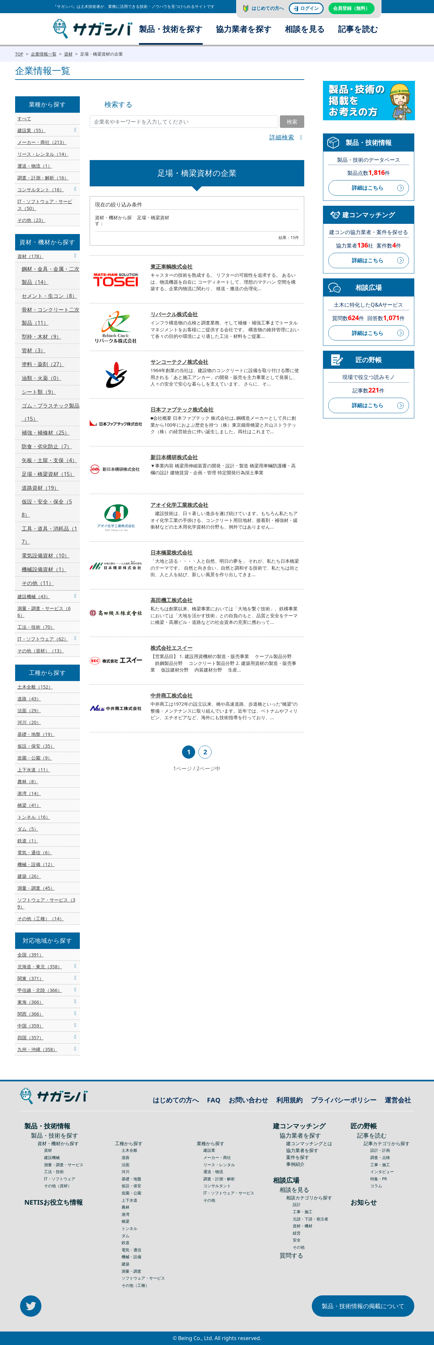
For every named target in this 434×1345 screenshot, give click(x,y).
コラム (376, 1186)
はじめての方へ (268, 8)
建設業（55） (31, 130)
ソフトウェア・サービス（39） (46, 903)
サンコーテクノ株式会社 (179, 362)
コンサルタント (217, 1186)
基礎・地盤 (131, 1179)
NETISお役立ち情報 (53, 1202)
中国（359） (30, 1026)
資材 (68, 54)
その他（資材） (58, 1186)
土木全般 (129, 1150)
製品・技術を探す (171, 28)
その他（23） (31, 220)
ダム (125, 1236)
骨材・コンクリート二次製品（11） (51, 316)
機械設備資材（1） (44, 569)
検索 (292, 121)
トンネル (129, 1228)
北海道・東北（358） (39, 966)
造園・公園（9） (34, 758)
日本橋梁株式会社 (171, 552)
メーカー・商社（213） (42, 142)
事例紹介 (295, 1164)
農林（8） (27, 781)
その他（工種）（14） (40, 918)
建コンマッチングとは (309, 1143)
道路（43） (29, 699)
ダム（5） (27, 829)
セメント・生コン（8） (49, 295)
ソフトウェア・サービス (143, 1278)
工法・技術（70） (36, 627)
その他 (209, 1200)
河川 (125, 1171)
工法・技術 (54, 1171)
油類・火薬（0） (41, 378)
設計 (297, 1204)
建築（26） (29, 876)
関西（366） (30, 1014)
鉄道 (125, 1242)
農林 (125, 1207)
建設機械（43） (33, 596)
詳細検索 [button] (281, 137)
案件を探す (297, 1157)
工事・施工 (302, 1212)
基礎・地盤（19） (36, 734)
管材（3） (34, 350)
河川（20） (29, 722)
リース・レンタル (219, 1165)
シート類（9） (39, 391)
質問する (291, 1255)
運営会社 (398, 1100)
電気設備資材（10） (46, 555)
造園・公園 (131, 1193)
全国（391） (30, 955)
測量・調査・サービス (63, 1165)
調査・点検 (380, 1157)
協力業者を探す (244, 28)
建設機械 (52, 1157)
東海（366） (30, 1002)
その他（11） (38, 583)
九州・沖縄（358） (37, 1049)
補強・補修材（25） (46, 432)
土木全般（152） (35, 687)
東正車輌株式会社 (171, 266)
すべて (24, 118)
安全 (297, 1240)
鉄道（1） (27, 841)
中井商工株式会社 (171, 695)
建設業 (209, 1150)
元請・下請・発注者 (310, 1219)
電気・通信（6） (34, 852)
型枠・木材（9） (41, 336)
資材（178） (30, 256)
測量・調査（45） (36, 888)
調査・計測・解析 (219, 1179)
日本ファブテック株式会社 (182, 409)
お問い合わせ (248, 1100)
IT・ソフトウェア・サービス (228, 1193)
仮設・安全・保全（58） (47, 508)
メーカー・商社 (217, 1157)
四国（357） (30, 1037)
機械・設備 (131, 1257)
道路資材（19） (40, 487)
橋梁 (125, 1221)
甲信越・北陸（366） (39, 990)
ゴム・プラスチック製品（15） (51, 412)
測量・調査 (131, 1271)
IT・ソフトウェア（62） (42, 639)
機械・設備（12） (36, 864)
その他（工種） (135, 1285)
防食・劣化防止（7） (47, 446)
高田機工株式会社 (171, 600)
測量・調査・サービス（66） (44, 611)
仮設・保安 (131, 1186)
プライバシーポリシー (344, 1100)
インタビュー (382, 1171)
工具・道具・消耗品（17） (49, 535)
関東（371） (30, 978)
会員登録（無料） (351, 8)
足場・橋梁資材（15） (48, 474)
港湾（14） (29, 793)
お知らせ (364, 1202)
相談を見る (305, 28)
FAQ (213, 1100)
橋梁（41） (29, 805)
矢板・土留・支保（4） (49, 460)
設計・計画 (380, 1150)
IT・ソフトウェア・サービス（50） (44, 204)
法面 (125, 1165)
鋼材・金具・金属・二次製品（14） (51, 275)
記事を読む (358, 28)
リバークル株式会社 (174, 314)
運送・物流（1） (34, 166)
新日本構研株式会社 (174, 457)
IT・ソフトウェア (59, 1179)
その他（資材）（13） (40, 651)
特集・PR (378, 1179)
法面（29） (29, 710)
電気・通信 (131, 1250)
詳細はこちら (367, 187)
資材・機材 (302, 1226)
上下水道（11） (33, 770)
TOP (19, 54)
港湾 (125, 1214)
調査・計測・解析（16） (43, 178)
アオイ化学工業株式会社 (179, 504)
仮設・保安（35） (36, 746)
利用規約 (289, 1100)
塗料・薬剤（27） (43, 364)
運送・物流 (213, 1171)
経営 (297, 1233)
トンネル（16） (33, 817)
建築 (125, 1264)
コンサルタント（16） (40, 189)
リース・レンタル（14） (43, 154)
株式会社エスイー (171, 647)
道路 (125, 1157)
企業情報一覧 (44, 54)
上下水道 (129, 1200)
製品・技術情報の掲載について (363, 1306)
